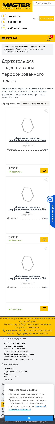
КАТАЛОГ (11, 38)
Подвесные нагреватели (14, 348)
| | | (35, 103)
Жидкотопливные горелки (15, 346)
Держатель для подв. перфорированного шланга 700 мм (27, 209)
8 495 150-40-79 (14, 22)
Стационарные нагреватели (16, 351)
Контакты (8, 379)
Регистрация (46, 18)
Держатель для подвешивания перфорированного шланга (23, 50)
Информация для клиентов (15, 371)
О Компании (9, 369)
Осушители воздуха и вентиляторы (19, 354)
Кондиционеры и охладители (16, 356)
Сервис (7, 374)
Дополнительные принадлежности (19, 359)
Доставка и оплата (12, 377)
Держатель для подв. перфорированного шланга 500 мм (27, 140)
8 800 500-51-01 (14, 16)
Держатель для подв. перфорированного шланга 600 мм (27, 278)
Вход (35, 18)
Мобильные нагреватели (15, 343)
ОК (29, 418)
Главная (8, 46)
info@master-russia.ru (17, 28)
